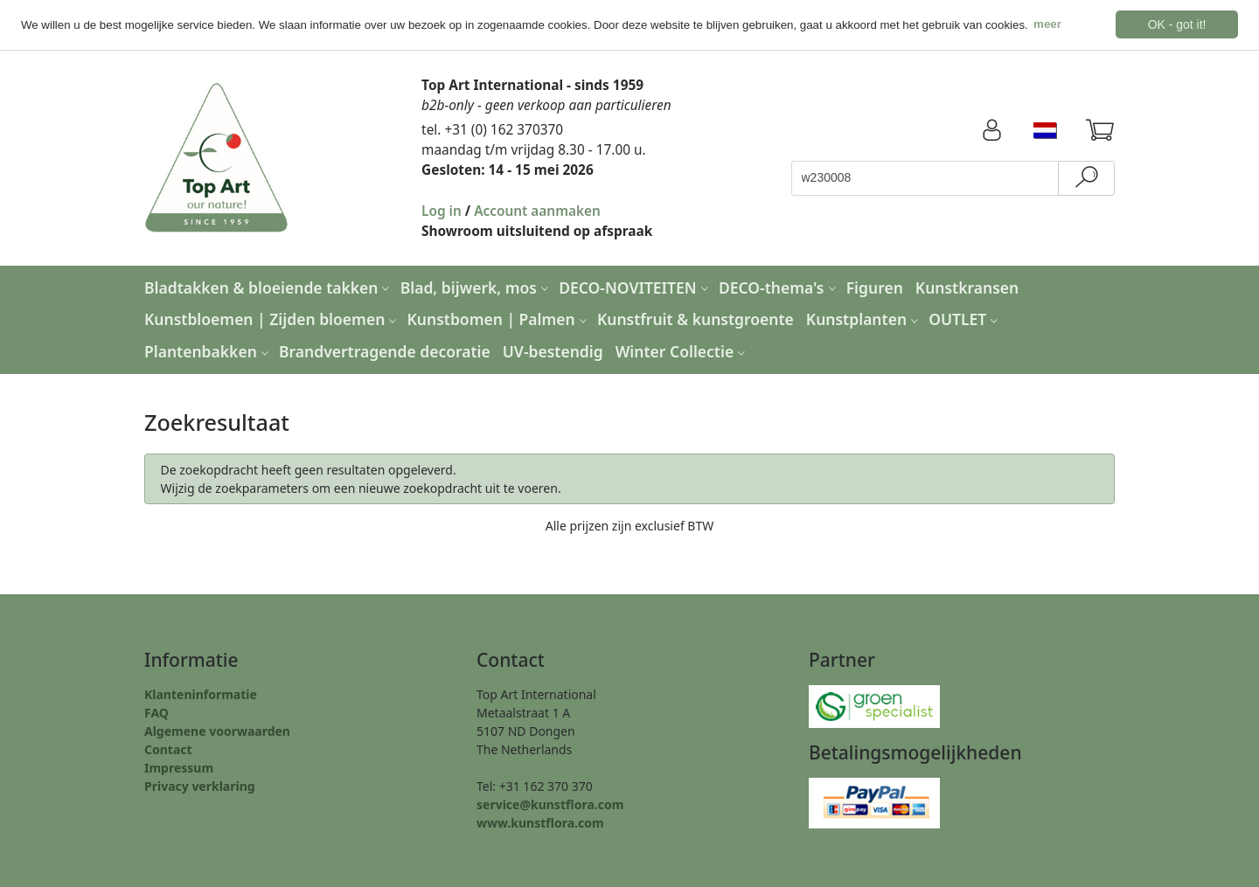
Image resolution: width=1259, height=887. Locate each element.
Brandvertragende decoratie (384, 351)
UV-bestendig (553, 351)
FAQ (156, 711)
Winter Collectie (682, 351)
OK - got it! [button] (1177, 24)
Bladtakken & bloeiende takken (268, 286)
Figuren (874, 286)
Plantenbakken (208, 351)
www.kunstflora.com (540, 822)
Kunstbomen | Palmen (499, 318)
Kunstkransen (967, 286)
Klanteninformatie (200, 693)
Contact (168, 748)
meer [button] (1047, 24)
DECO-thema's (779, 286)
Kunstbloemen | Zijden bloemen (272, 318)
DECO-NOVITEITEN (636, 286)
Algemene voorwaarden (217, 730)
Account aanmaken (537, 210)
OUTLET (965, 318)
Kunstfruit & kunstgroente (695, 318)
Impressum (178, 767)
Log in (441, 210)
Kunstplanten (864, 318)
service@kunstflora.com (549, 803)
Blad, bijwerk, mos (476, 286)
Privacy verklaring (199, 785)
